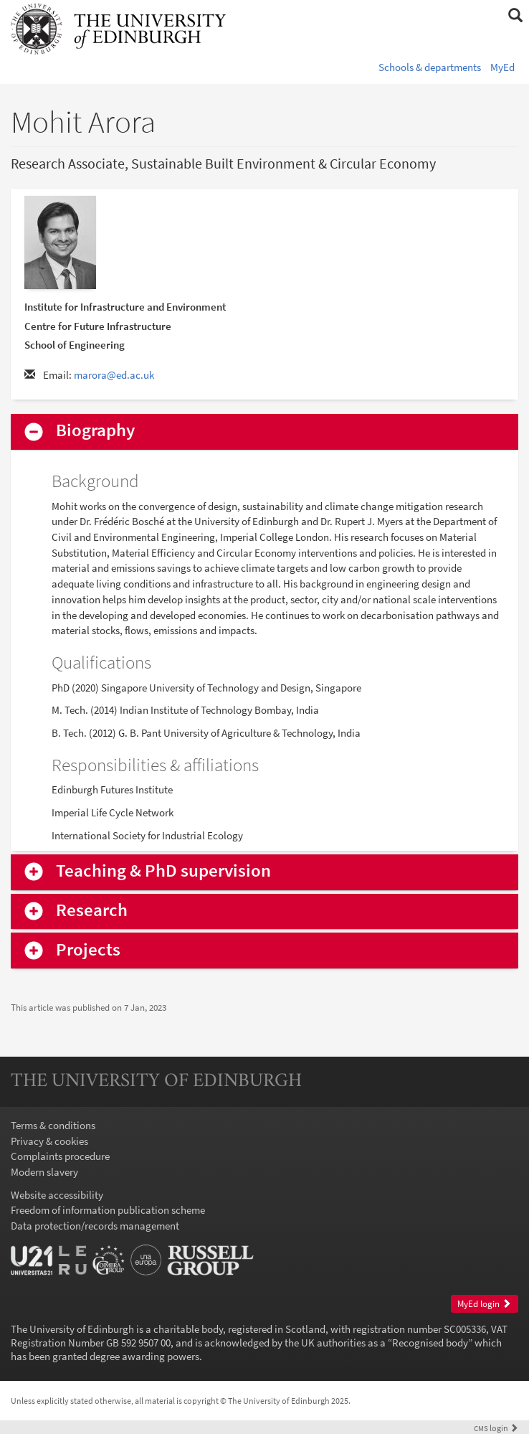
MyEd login (484, 1304)
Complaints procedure (60, 1156)
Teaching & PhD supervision (163, 871)
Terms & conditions (53, 1125)
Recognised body (430, 1342)
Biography (95, 430)
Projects (88, 950)
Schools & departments (429, 67)
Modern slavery (44, 1172)
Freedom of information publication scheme (108, 1210)
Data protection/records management (95, 1225)
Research (92, 910)
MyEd (502, 67)
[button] (515, 16)
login (496, 1428)
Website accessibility (57, 1195)
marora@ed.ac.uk (114, 375)
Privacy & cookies (49, 1141)
